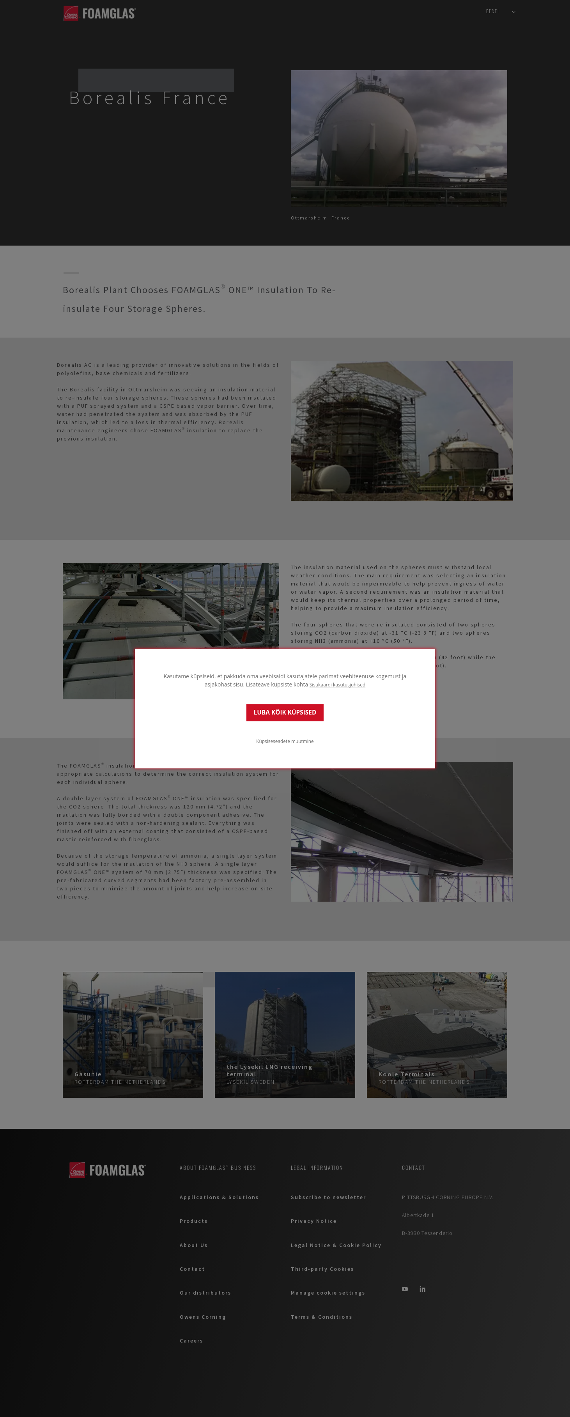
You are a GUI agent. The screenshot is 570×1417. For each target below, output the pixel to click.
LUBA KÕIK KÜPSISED (285, 712)
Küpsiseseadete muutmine (285, 741)
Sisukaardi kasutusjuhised (337, 684)
